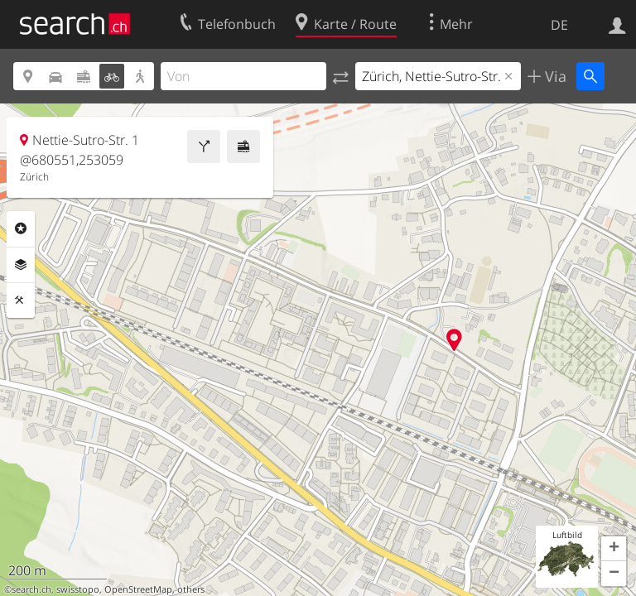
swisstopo (77, 589)
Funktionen (21, 300)
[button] (613, 548)
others (191, 589)
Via (553, 76)
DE (559, 25)
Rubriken (21, 228)
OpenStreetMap (138, 589)
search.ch (31, 589)
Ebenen (21, 265)
